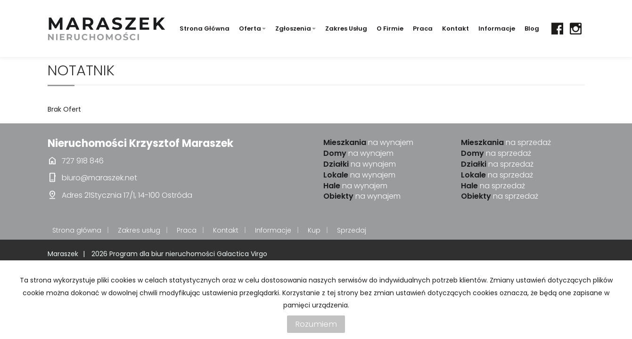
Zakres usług (346, 28)
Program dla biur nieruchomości (163, 253)
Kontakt (455, 28)
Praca (423, 28)
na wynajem (368, 142)
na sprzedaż (506, 142)
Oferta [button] (252, 28)
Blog (532, 28)
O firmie (390, 28)
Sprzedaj (351, 230)
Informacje (496, 28)
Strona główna (205, 28)
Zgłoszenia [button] (295, 28)
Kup (314, 230)
